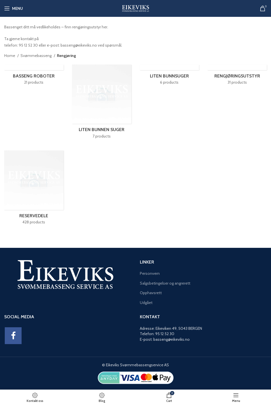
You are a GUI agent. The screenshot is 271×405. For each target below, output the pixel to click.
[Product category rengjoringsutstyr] (237, 76)
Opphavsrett (151, 292)
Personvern (150, 273)
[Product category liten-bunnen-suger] (101, 103)
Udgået (146, 302)
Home (10, 55)
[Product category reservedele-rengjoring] (34, 189)
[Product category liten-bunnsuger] (169, 76)
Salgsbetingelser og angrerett (165, 283)
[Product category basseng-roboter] (34, 76)
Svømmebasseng (36, 55)
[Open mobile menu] (13, 8)
